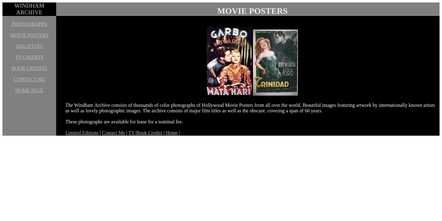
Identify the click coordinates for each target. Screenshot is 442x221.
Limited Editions (82, 132)
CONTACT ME (29, 79)
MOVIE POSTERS (29, 35)
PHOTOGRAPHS (29, 24)
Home (172, 132)
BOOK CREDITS (29, 68)
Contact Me (113, 132)
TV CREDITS (29, 57)
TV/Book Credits (145, 132)
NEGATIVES (29, 46)
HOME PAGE (29, 90)
